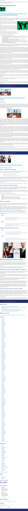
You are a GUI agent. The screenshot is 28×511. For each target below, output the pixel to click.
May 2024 (2, 340)
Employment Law (3, 451)
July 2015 (2, 435)
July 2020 (2, 382)
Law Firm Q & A (3, 458)
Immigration (2, 456)
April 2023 (2, 351)
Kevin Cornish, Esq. (3, 102)
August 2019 (3, 393)
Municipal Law (3, 460)
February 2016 (3, 429)
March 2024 (3, 342)
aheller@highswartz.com (23, 295)
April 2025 (2, 329)
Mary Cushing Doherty (3, 11)
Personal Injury (3, 463)
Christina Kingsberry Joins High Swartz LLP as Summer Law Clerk (9, 306)
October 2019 (3, 391)
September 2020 (3, 380)
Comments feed (3, 477)
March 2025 (3, 330)
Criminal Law (3, 448)
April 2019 (2, 397)
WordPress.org (3, 478)
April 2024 (2, 341)
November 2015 (3, 432)
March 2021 (3, 374)
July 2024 (2, 338)
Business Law (3, 446)
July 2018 (2, 406)
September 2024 (3, 336)
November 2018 (3, 402)
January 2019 (3, 400)
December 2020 (3, 377)
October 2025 (3, 323)
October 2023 (3, 347)
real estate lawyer (24, 183)
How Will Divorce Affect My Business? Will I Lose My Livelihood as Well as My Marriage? (13, 14)
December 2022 (3, 355)
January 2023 (3, 354)
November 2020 (3, 378)
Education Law (3, 450)
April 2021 (2, 373)
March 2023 (3, 352)
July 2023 (2, 348)
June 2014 (2, 440)
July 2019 (2, 394)
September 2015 (3, 433)
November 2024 (3, 334)
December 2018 (3, 401)
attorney (11, 78)
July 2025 (2, 326)
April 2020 (2, 385)
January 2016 (3, 430)
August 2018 (3, 405)
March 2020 (3, 386)
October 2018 (3, 403)
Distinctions (2, 449)
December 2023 (3, 345)
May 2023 (2, 350)
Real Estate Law (9, 301)
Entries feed (2, 476)
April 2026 (2, 319)
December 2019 (3, 389)
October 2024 (3, 335)
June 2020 (2, 383)
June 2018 (2, 407)
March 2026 (3, 320)
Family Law (2, 454)
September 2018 (3, 404)
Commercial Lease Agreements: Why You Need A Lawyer (12, 98)
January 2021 (3, 376)
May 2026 (2, 318)
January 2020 (3, 388)
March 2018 (3, 410)
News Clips (2, 462)
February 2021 (3, 375)
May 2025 (2, 328)
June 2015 (2, 436)
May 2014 (2, 441)
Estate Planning (3, 453)
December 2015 (3, 431)
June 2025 (2, 327)
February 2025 (3, 331)
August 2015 (3, 434)
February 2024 (3, 343)
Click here (1, 501)
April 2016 (2, 427)
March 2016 (3, 428)
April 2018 (2, 409)
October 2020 (3, 379)
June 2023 (2, 349)
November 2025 (3, 322)
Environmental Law (3, 452)
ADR (2, 445)
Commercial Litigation (4, 447)
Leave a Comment (13, 301)
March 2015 (3, 437)
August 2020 (3, 381)
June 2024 (2, 339)
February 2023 (3, 353)
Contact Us (4, 497)
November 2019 (3, 390)
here (5, 296)
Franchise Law (3, 455)
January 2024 (3, 344)
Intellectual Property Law (4, 457)
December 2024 (3, 333)
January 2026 (3, 321)
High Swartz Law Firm (3, 0)
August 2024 (3, 337)
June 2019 (2, 395)
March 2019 (3, 398)
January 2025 (3, 332)
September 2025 (3, 324)
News (2, 461)
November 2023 (3, 346)
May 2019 (2, 396)
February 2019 (3, 399)
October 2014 (3, 439)
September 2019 (3, 392)
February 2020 (3, 387)
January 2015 (3, 438)
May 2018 (2, 408)
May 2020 (2, 384)
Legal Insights (4, 301)
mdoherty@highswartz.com (3, 78)
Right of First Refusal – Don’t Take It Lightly (11, 165)
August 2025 (3, 325)
